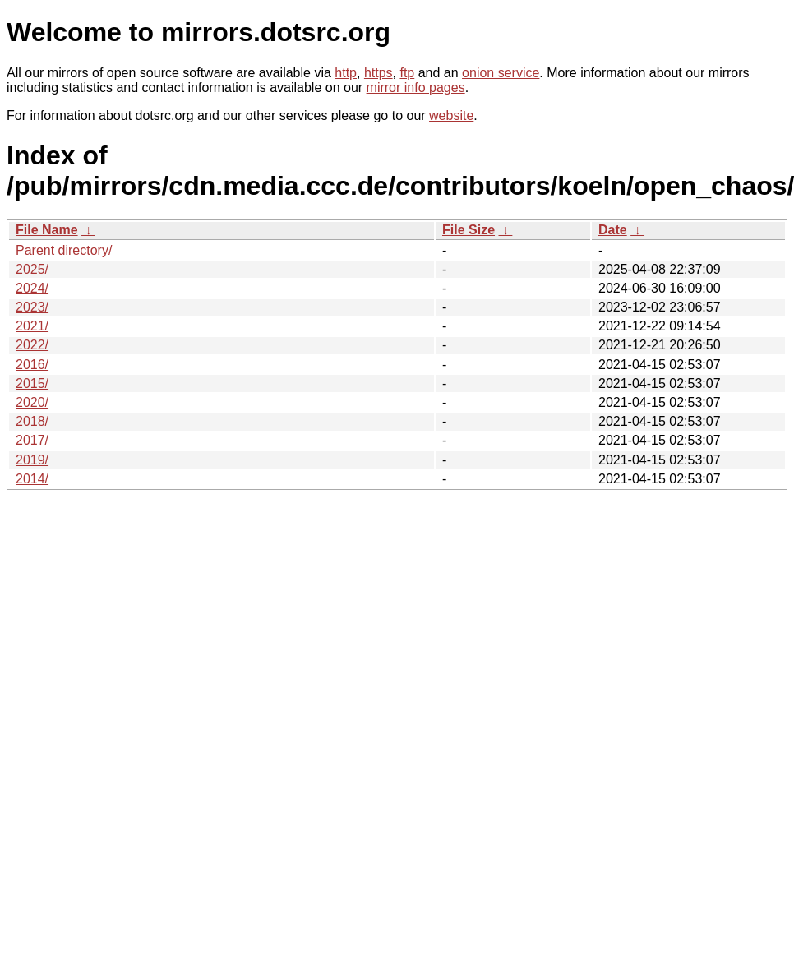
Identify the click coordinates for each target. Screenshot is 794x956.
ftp (406, 73)
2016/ (32, 365)
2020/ (32, 402)
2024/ (32, 288)
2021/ (32, 326)
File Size (468, 230)
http (346, 73)
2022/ (32, 345)
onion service (500, 73)
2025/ (32, 269)
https (378, 73)
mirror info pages (416, 88)
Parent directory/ (64, 250)
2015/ (32, 383)
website (451, 115)
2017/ (32, 440)
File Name (47, 230)
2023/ (32, 307)
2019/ (32, 460)
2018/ (32, 421)
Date (612, 230)
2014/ (32, 479)
